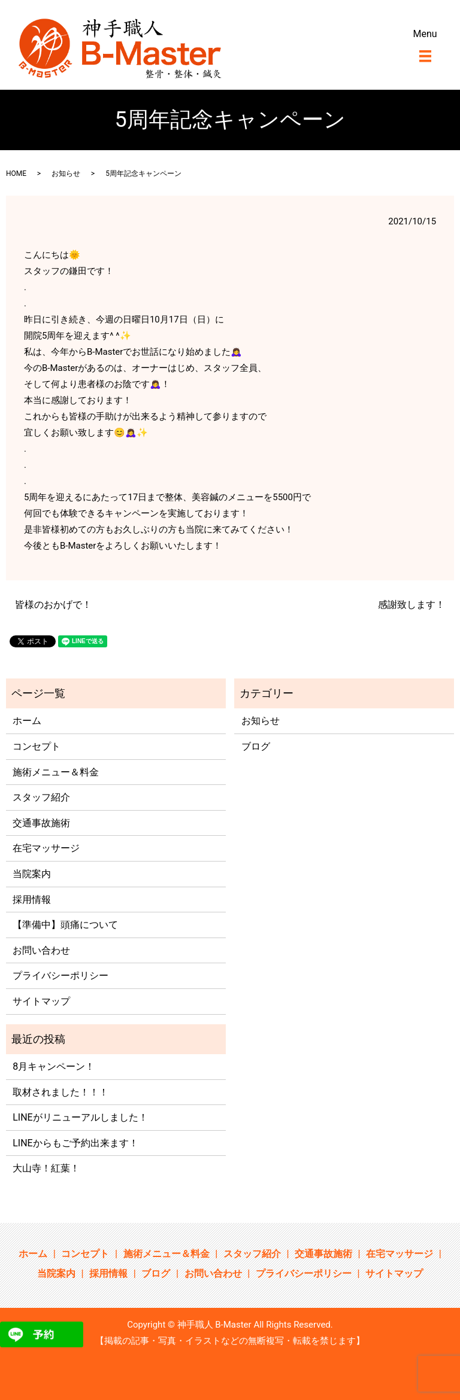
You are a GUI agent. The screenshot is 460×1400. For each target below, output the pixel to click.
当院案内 (32, 873)
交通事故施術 (41, 823)
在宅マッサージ (46, 848)
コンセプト (36, 746)
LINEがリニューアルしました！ (80, 1117)
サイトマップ (41, 1001)
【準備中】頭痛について (65, 924)
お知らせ (66, 173)
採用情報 (32, 899)
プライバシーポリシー (60, 975)
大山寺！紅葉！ (46, 1168)
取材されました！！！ (60, 1092)
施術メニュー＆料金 (56, 772)
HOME (16, 173)
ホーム (27, 720)
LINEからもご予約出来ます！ (75, 1143)
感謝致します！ (411, 604)
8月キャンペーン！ (54, 1066)
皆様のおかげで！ (53, 604)
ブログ (255, 746)
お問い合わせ (41, 950)
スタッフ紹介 (41, 797)
